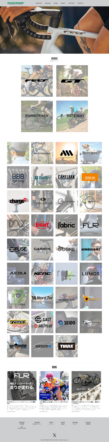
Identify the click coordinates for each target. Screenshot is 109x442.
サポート (75, 423)
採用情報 (88, 423)
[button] (51, 52)
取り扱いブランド (37, 423)
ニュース (51, 423)
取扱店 (63, 423)
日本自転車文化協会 (22, 427)
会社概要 (22, 423)
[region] (54, 30)
